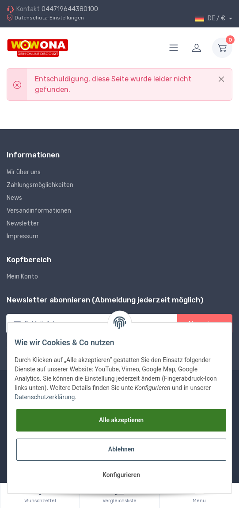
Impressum (22, 236)
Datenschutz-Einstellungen (45, 18)
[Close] (221, 79)
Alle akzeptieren (121, 420)
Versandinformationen (39, 210)
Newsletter (23, 223)
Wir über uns (24, 172)
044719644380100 (70, 9)
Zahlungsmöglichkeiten (40, 185)
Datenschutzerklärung (45, 397)
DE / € (211, 18)
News (14, 198)
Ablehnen (121, 449)
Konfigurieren (121, 474)
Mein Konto (22, 276)
